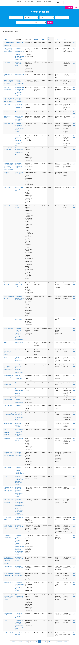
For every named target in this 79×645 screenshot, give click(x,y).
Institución (18, 20)
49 (33, 641)
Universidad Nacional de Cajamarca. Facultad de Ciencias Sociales (19, 470)
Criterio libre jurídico (8, 123)
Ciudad (56, 15)
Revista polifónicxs (8, 328)
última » (66, 641)
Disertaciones (7, 438)
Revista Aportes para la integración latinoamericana (8, 50)
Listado (70, 7)
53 (46, 641)
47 (27, 641)
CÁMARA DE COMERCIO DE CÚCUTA (18, 63)
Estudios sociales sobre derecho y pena (8, 526)
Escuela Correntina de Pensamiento (18, 359)
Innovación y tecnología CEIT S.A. (19, 152)
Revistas (19, 2)
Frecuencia (34, 20)
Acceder (59, 2)
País (41, 15)
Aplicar (50, 22)
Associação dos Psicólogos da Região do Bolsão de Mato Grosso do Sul (19, 416)
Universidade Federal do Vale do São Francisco (19, 100)
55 (52, 641)
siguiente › (59, 641)
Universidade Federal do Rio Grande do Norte (19, 454)
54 (49, 641)
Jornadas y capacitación (43, 2)
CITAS (5, 318)
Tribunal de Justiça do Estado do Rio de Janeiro (19, 596)
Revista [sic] (7, 104)
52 (42, 641)
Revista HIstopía (19, 349)
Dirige (56, 39)
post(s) (5, 620)
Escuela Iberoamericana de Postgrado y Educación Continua (19, 392)
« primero (13, 641)
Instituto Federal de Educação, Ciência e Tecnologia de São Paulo (19, 432)
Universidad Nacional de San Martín (19, 526)
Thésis (5, 476)
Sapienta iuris (7, 389)
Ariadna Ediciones (19, 111)
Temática (26, 15)
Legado (5, 342)
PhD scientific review (9, 205)
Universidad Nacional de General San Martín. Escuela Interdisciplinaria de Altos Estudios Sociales (19, 492)
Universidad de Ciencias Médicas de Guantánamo (19, 298)
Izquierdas (6, 111)
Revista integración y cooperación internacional (9, 501)
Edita (64, 39)
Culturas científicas (8, 582)
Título (10, 15)
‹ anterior (19, 641)
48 (30, 641)
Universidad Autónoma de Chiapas (18, 284)
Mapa (76, 7)
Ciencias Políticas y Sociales (19, 130)
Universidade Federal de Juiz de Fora (19, 559)
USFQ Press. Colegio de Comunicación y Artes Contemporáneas (19, 627)
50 (36, 641)
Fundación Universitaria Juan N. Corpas (19, 377)
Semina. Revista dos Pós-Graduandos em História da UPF (9, 44)
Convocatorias (29, 2)
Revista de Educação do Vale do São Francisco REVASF (9, 100)
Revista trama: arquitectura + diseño (7, 384)
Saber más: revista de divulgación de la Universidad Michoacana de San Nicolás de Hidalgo (8, 166)
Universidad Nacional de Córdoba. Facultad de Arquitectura (18, 139)
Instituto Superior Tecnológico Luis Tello (19, 189)
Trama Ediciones (19, 383)
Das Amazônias (8, 566)
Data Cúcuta (7, 62)
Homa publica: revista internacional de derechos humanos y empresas (9, 560)
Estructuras (6, 135)
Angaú (5, 357)
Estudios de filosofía (9, 632)
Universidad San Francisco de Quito (19, 622)
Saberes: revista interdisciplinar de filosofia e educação (9, 454)
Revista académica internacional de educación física (8, 399)
